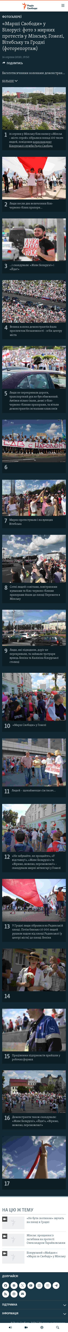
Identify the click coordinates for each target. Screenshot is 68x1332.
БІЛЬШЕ (10, 81)
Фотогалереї (12, 17)
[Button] (12, 64)
